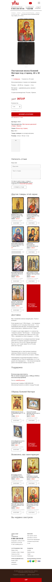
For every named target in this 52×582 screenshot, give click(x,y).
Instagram (13, 562)
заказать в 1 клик (18, 117)
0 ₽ (30, 3)
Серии (28, 554)
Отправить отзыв (19, 187)
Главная (13, 12)
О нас (28, 543)
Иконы (19, 12)
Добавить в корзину (26, 114)
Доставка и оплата (32, 537)
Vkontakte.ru (14, 564)
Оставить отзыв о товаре (17, 552)
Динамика (22, 574)
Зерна (15, 2)
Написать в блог (15, 554)
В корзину (16, 223)
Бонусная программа (16, 556)
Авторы (29, 550)
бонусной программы (26, 183)
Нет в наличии (16, 252)
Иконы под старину (22, 128)
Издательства (30, 552)
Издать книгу (14, 550)
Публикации (30, 556)
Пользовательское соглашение (26, 572)
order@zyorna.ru (20, 380)
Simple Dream (35, 574)
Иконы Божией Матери (28, 12)
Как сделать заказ (32, 535)
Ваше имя (14, 162)
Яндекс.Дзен (14, 560)
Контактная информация (33, 539)
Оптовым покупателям (33, 541)
